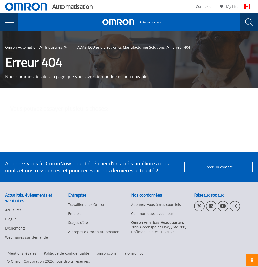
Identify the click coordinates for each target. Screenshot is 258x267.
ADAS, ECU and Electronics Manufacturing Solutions (121, 47)
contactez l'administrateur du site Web (167, 141)
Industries (53, 47)
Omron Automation (21, 47)
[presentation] (9, 22)
